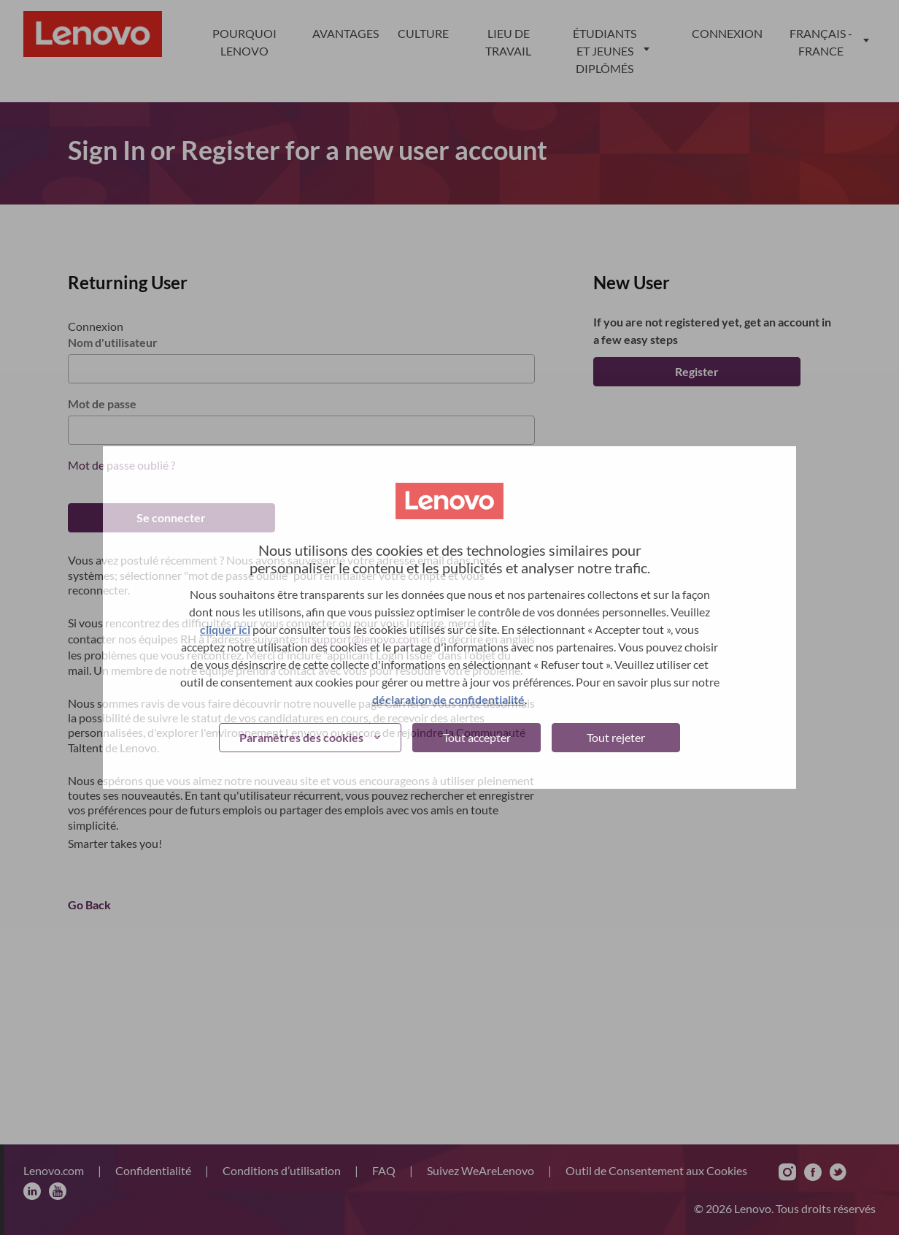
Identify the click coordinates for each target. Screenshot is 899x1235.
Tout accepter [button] (477, 737)
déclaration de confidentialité (448, 699)
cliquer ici (225, 629)
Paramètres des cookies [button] (301, 737)
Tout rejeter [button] (616, 737)
